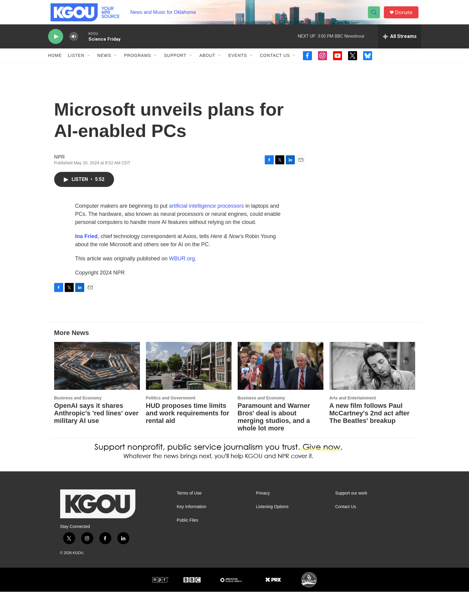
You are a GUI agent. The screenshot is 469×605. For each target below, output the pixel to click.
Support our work (351, 506)
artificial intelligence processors (206, 219)
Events (237, 62)
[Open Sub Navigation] (89, 62)
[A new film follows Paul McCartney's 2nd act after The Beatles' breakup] (372, 379)
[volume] (74, 44)
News (104, 62)
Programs (137, 62)
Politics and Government (171, 411)
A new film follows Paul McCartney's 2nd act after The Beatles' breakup (369, 426)
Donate (405, 16)
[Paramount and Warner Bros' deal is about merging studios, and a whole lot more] (280, 379)
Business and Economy (78, 411)
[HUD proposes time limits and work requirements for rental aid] (189, 379)
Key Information (191, 520)
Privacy (263, 506)
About (207, 62)
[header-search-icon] (375, 16)
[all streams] (399, 44)
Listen (76, 62)
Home (55, 62)
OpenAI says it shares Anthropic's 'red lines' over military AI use (96, 426)
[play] (55, 43)
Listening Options (272, 520)
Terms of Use (189, 506)
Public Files (188, 533)
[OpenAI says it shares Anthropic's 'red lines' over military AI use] (97, 379)
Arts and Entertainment (352, 411)
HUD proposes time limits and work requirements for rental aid (188, 426)
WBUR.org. (182, 272)
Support (175, 62)
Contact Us (275, 62)
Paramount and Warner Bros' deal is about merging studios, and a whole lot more (274, 430)
